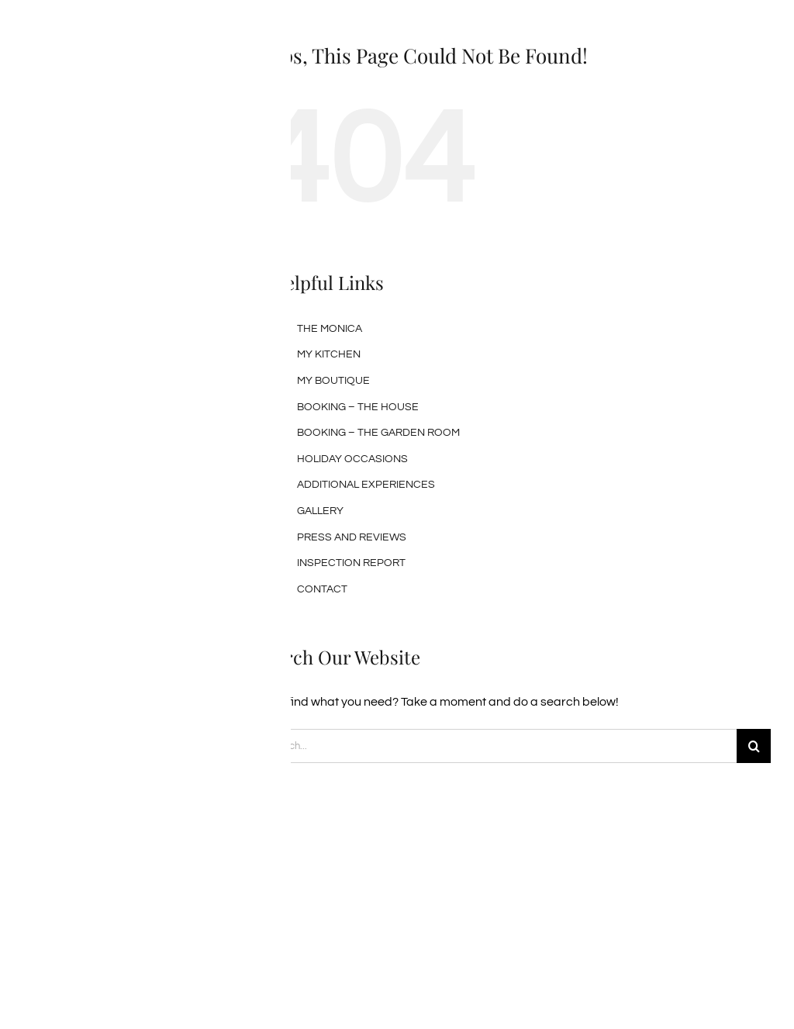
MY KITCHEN (329, 354)
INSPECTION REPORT (351, 563)
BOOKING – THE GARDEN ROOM (378, 432)
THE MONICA (329, 328)
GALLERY (320, 511)
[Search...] (496, 746)
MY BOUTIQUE (333, 380)
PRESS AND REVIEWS (351, 537)
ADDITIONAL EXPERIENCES (366, 484)
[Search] (754, 746)
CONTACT (322, 589)
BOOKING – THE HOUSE (358, 407)
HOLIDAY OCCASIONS (352, 459)
